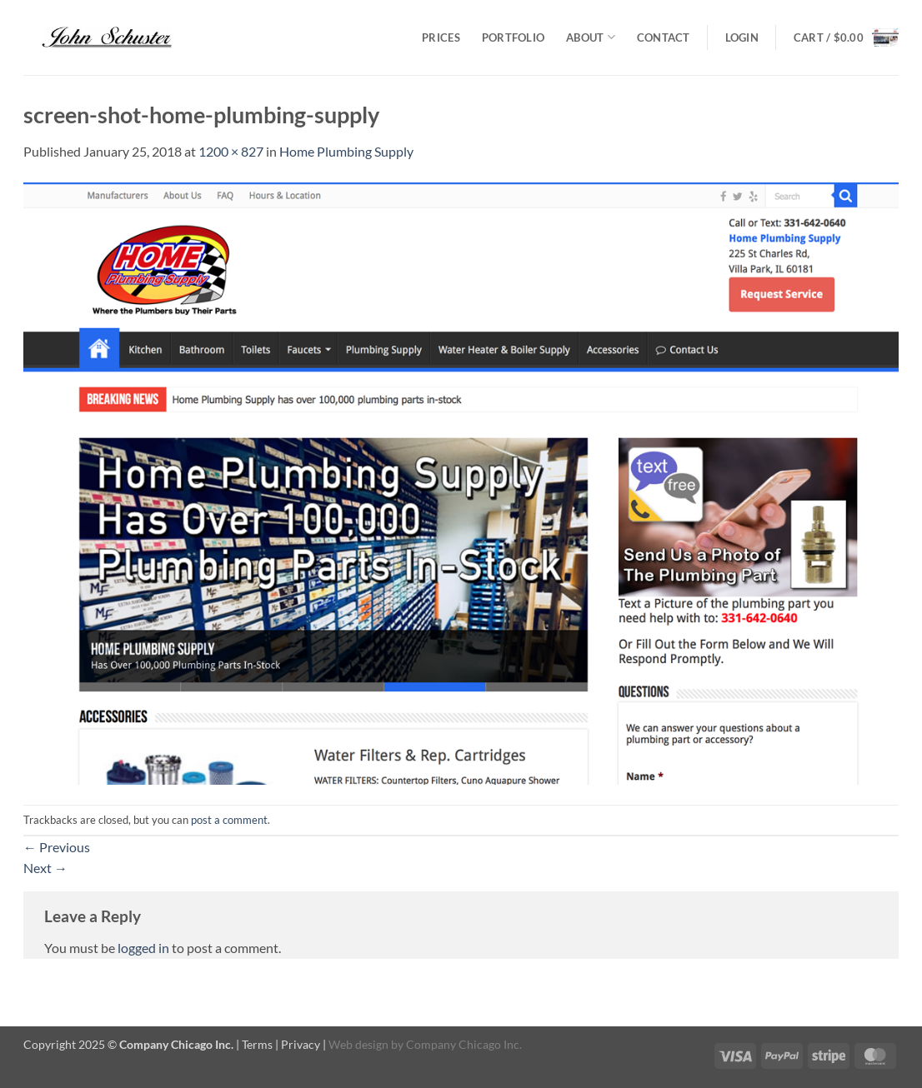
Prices (441, 37)
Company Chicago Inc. (464, 1044)
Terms (257, 1044)
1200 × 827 (230, 151)
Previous (56, 847)
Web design (358, 1044)
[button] (742, 37)
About (590, 37)
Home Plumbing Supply (346, 151)
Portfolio (513, 37)
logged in (143, 948)
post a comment (229, 819)
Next (45, 868)
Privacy (300, 1044)
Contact (663, 37)
